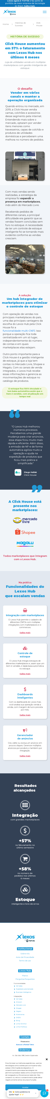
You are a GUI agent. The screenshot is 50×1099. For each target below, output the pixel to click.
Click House (39, 24)
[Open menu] (44, 12)
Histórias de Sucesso (20, 24)
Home (6, 24)
